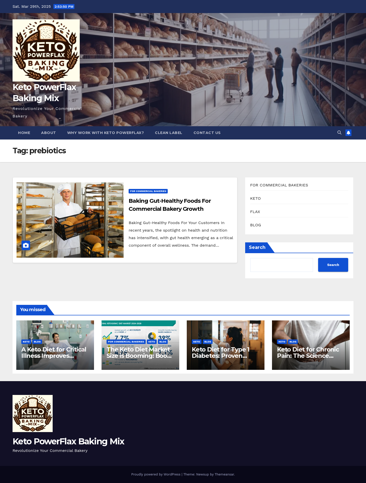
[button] (339, 132)
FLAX (255, 211)
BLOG (255, 225)
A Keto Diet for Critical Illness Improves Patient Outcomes (53, 356)
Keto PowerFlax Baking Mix (68, 441)
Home (24, 132)
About (48, 132)
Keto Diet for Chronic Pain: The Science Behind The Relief (308, 356)
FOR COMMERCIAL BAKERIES (148, 191)
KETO (255, 198)
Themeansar (224, 474)
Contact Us (207, 132)
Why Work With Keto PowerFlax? (105, 132)
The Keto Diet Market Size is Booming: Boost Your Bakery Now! (139, 356)
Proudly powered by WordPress (156, 474)
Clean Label (168, 132)
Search (257, 247)
